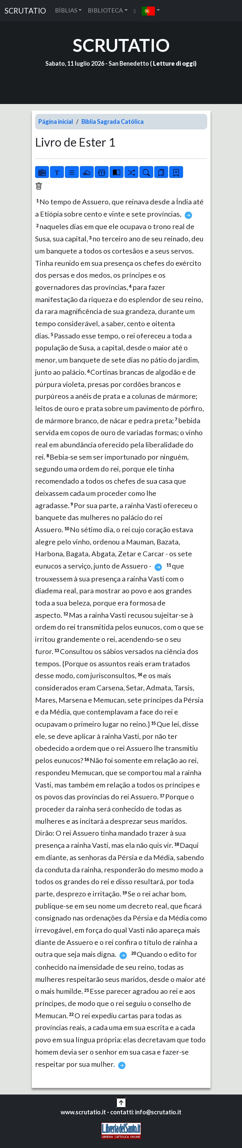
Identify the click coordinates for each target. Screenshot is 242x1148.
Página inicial (55, 121)
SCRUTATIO (25, 10)
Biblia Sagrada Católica (112, 121)
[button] (151, 10)
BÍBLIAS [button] (66, 10)
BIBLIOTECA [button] (105, 10)
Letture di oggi (174, 63)
